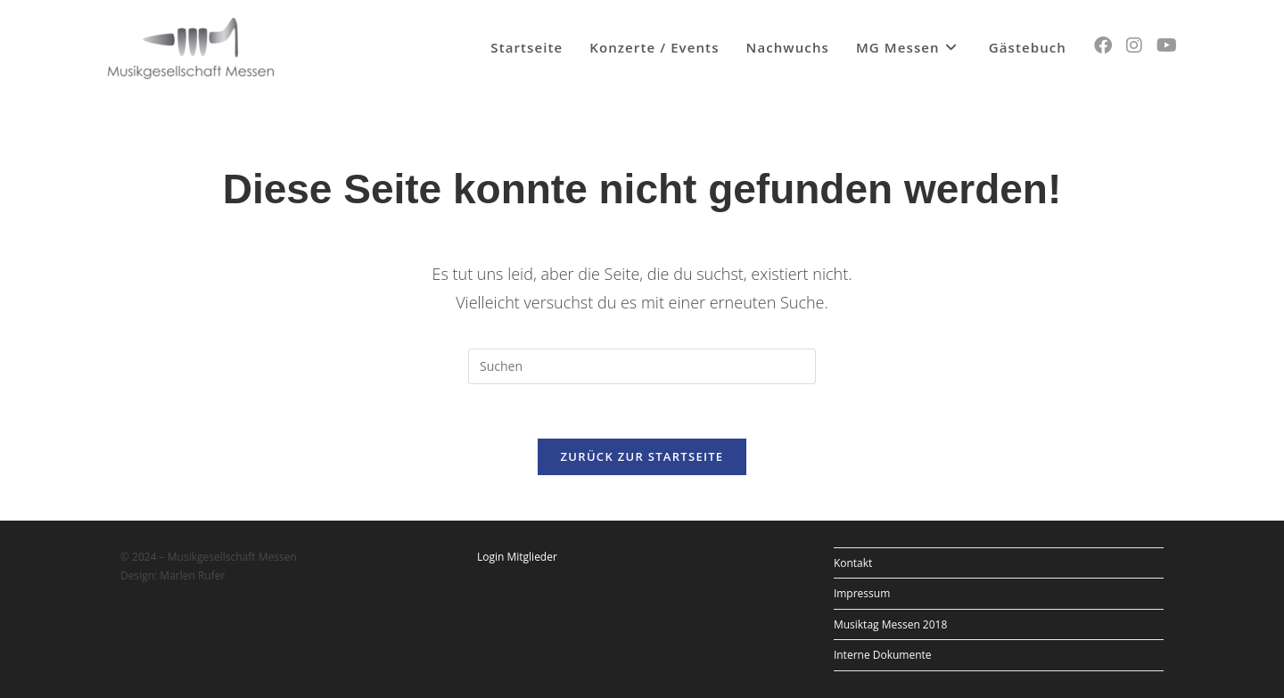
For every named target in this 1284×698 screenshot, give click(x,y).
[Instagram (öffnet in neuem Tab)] (1134, 45)
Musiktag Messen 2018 (890, 624)
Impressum (862, 593)
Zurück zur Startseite (642, 456)
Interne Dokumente (883, 654)
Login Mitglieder (517, 556)
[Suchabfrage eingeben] (642, 366)
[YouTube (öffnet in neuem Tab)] (1166, 45)
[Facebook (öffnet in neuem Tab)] (1103, 45)
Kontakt (853, 563)
